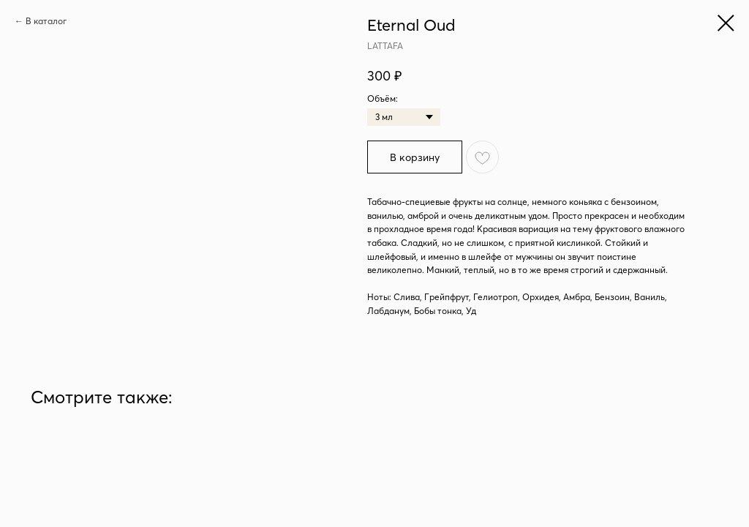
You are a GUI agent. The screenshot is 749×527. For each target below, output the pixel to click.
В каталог (46, 20)
